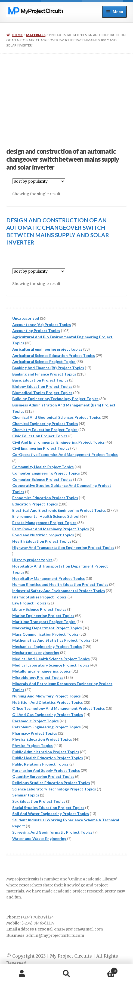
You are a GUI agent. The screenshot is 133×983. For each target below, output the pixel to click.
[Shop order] (38, 181)
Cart (103, 970)
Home (17, 35)
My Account (22, 973)
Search (66, 973)
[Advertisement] (66, 94)
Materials (35, 35)
